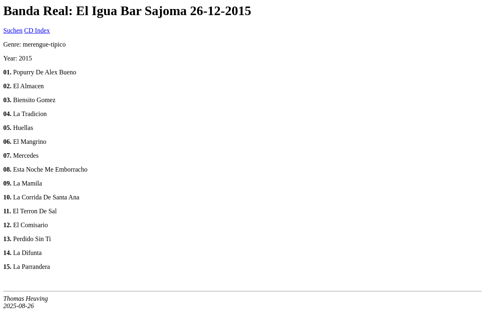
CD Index (37, 30)
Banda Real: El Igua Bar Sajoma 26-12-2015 (127, 10)
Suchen (13, 30)
